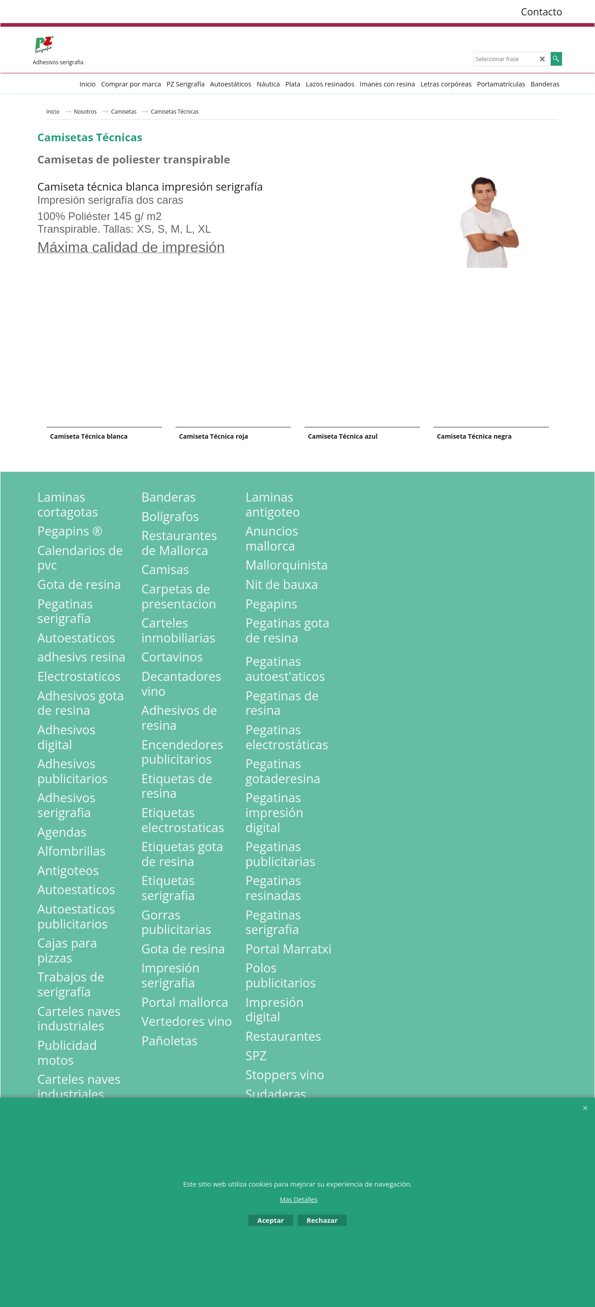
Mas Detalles (298, 1199)
